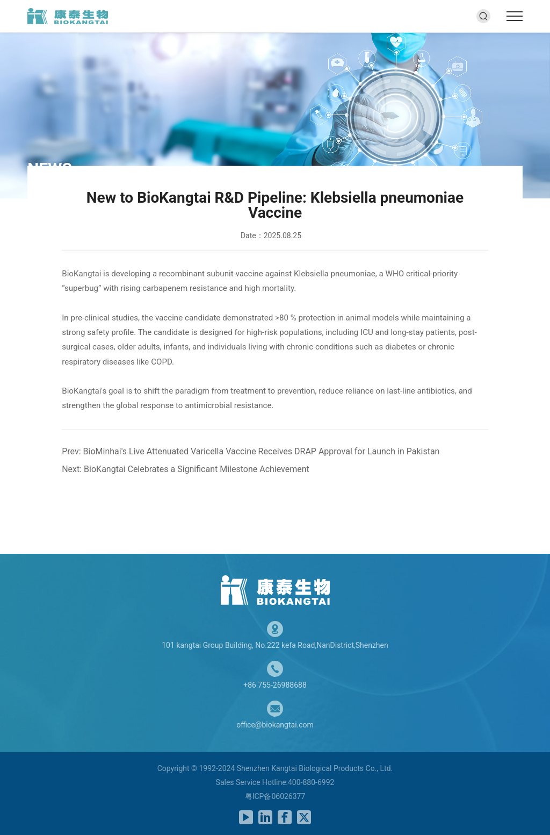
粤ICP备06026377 (275, 796)
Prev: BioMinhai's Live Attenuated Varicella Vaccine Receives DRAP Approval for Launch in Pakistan (250, 451)
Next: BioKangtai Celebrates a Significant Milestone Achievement (185, 468)
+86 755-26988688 (275, 685)
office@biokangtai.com (275, 724)
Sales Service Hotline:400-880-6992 (275, 782)
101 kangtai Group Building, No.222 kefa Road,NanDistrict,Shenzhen (275, 645)
